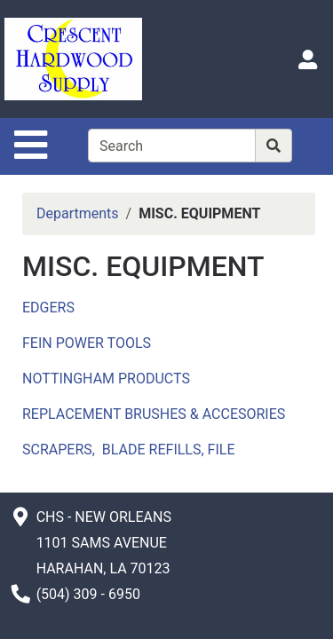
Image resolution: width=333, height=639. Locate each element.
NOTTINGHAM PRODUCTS (106, 378)
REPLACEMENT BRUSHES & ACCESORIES (153, 414)
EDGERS (48, 307)
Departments (77, 213)
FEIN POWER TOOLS (86, 343)
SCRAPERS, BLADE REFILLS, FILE (128, 449)
